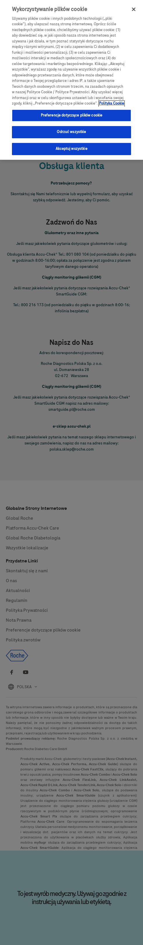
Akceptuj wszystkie (71, 144)
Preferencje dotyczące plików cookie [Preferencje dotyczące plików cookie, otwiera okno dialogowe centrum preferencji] (72, 111)
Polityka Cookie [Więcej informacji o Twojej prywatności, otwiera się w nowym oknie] (111, 99)
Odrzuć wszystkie (71, 128)
